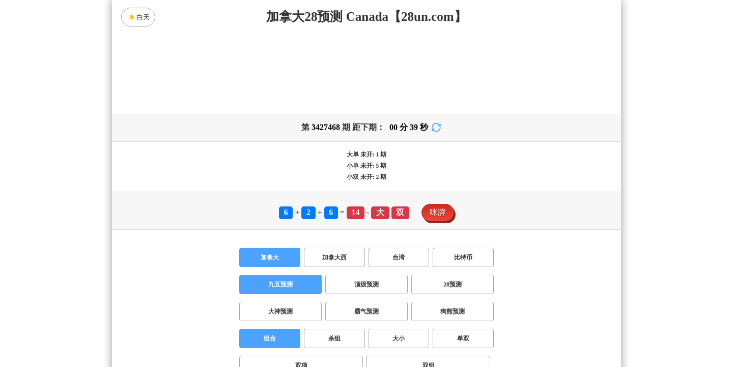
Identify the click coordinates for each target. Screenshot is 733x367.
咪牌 (438, 212)
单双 (463, 338)
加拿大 (270, 257)
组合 (270, 338)
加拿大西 (334, 257)
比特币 (463, 257)
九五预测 (280, 284)
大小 (398, 338)
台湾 (398, 257)
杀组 (334, 338)
